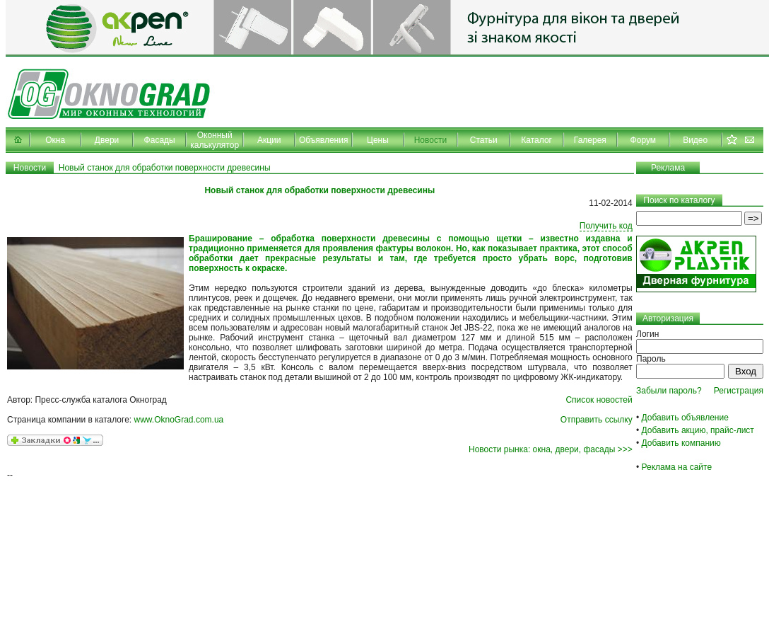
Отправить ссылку (596, 420)
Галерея (590, 140)
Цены (378, 140)
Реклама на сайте (677, 467)
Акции (269, 140)
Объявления (323, 140)
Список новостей (598, 400)
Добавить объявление (685, 418)
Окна (55, 140)
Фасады (159, 140)
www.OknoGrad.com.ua (179, 420)
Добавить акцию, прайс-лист (698, 430)
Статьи (484, 140)
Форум (643, 140)
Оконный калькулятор (214, 140)
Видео (695, 140)
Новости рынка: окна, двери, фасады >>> (551, 449)
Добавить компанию (681, 443)
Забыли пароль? (669, 391)
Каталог (536, 140)
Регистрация (738, 391)
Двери (107, 140)
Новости (430, 140)
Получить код (606, 226)
